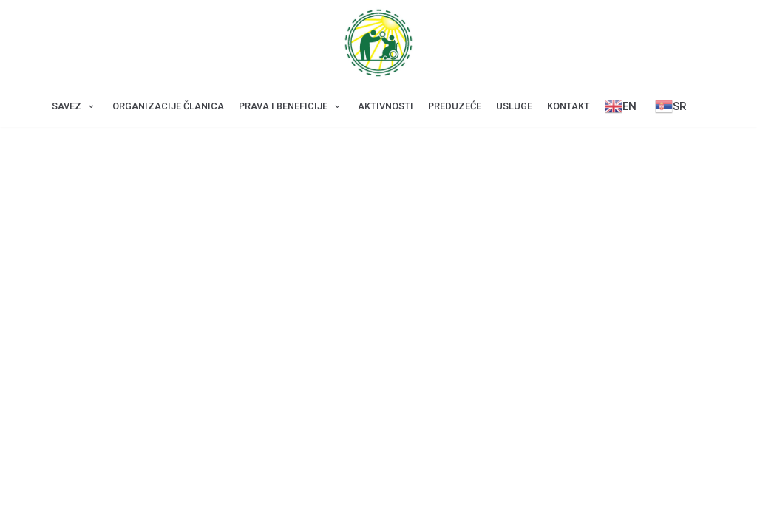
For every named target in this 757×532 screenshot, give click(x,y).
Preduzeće (454, 106)
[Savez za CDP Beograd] (378, 43)
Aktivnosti (385, 106)
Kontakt (568, 106)
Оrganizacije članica (168, 106)
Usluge (514, 106)
